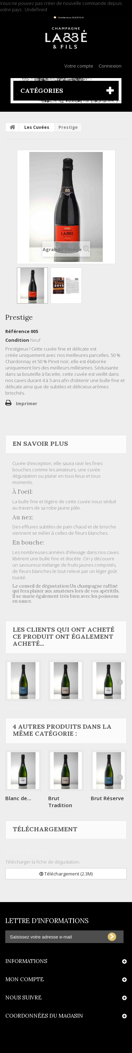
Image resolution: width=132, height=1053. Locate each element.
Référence (17, 331)
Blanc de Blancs (107, 708)
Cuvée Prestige (27, 852)
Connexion (110, 66)
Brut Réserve (18, 708)
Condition (17, 340)
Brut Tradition (62, 708)
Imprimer (26, 403)
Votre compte (78, 66)
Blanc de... (18, 798)
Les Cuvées (36, 127)
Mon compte (24, 979)
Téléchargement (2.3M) (66, 874)
